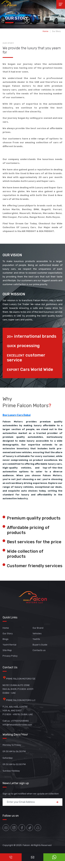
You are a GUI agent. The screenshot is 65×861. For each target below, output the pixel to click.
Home (45, 31)
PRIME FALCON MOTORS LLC (21, 700)
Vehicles (37, 633)
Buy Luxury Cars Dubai (17, 415)
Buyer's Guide (40, 644)
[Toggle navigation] (60, 4)
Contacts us (39, 650)
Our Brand (38, 628)
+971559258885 (20, 721)
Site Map (7, 650)
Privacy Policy (10, 656)
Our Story (56, 31)
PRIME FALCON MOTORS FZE (21, 678)
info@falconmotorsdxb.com (17, 724)
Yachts (36, 639)
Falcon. (26, 845)
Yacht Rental (9, 644)
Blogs (5, 639)
